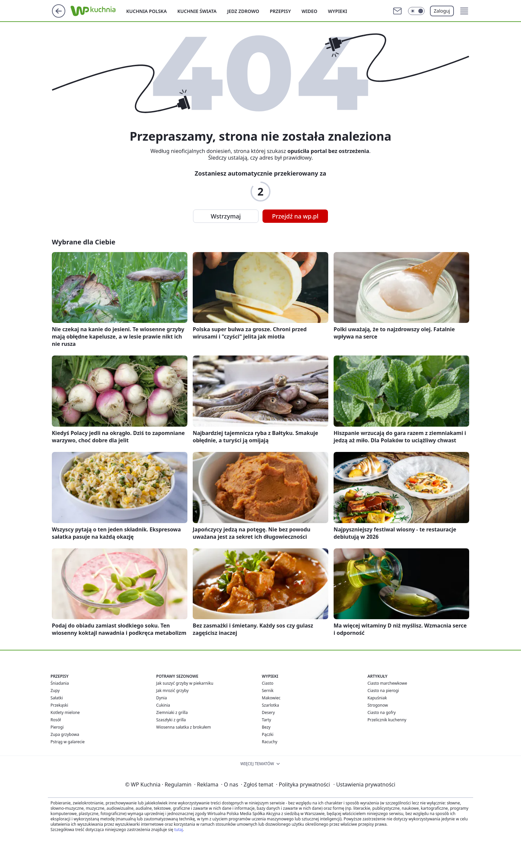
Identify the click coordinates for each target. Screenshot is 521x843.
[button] (464, 11)
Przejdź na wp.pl (295, 216)
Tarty (266, 720)
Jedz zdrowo (243, 11)
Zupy (55, 690)
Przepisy (280, 11)
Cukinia (163, 705)
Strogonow (377, 705)
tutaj (178, 829)
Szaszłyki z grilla (171, 720)
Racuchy (269, 742)
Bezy (266, 727)
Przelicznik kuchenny (386, 720)
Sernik (267, 690)
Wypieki (337, 11)
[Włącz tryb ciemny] (416, 11)
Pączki (267, 734)
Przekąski (59, 705)
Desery (268, 712)
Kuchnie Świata (197, 11)
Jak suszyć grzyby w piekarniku (184, 683)
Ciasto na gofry (381, 712)
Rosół (56, 720)
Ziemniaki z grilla (172, 712)
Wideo (309, 11)
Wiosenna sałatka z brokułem (183, 727)
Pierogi (57, 727)
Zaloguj (442, 11)
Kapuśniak (377, 698)
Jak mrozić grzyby (172, 690)
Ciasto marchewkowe (387, 683)
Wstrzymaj (226, 216)
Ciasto (267, 683)
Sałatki (57, 698)
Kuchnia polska (146, 11)
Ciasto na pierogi (383, 690)
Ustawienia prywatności (364, 784)
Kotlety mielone (65, 712)
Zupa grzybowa (65, 734)
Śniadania (60, 683)
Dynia (161, 698)
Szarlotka (270, 705)
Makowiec (271, 698)
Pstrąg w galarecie (68, 742)
